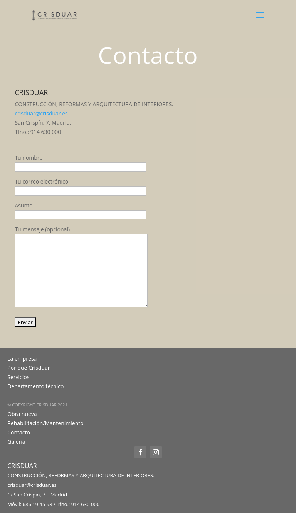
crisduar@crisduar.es (41, 113)
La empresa (22, 358)
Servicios (18, 377)
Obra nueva (22, 414)
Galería (16, 441)
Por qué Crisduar (28, 367)
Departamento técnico (35, 386)
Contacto (18, 432)
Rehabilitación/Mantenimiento (45, 423)
